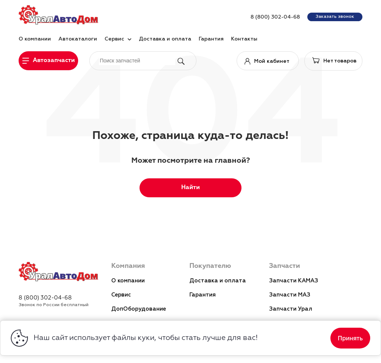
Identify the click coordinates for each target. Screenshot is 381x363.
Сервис (121, 295)
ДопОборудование (138, 309)
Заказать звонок (335, 16)
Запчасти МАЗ (289, 295)
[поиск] (137, 60)
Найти (190, 188)
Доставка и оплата (217, 280)
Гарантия (202, 295)
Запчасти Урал (290, 309)
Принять (350, 338)
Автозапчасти (54, 61)
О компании (128, 280)
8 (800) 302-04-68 (275, 17)
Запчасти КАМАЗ (293, 280)
